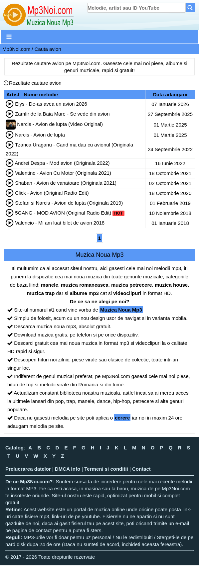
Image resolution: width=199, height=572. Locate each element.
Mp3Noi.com (16, 49)
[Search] (190, 7)
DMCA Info (67, 469)
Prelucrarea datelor (28, 469)
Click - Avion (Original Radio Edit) (52, 193)
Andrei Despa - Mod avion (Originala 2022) (62, 163)
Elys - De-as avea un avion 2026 (51, 104)
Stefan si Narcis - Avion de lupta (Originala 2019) (69, 203)
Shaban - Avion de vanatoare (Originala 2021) (65, 183)
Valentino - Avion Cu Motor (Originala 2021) (63, 173)
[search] (136, 8)
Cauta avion (48, 49)
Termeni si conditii (106, 469)
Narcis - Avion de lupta (40, 135)
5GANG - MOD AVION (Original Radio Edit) (63, 213)
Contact (141, 469)
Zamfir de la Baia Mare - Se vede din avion (62, 114)
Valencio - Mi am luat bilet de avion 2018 (59, 223)
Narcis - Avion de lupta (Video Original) (60, 124)
